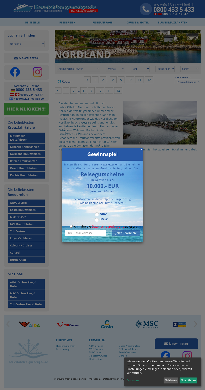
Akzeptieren (188, 380)
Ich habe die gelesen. (103, 226)
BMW (104, 219)
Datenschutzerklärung (108, 226)
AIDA (103, 214)
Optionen (133, 380)
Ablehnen (171, 380)
